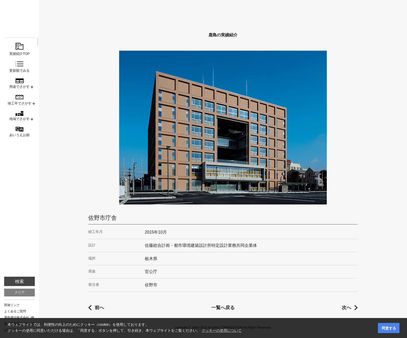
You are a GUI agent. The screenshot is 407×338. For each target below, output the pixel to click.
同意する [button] (389, 328)
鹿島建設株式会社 (16, 317)
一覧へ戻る (223, 307)
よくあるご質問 (15, 311)
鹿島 (19, 13)
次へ (346, 307)
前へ (99, 307)
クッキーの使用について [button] (222, 330)
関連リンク (12, 305)
